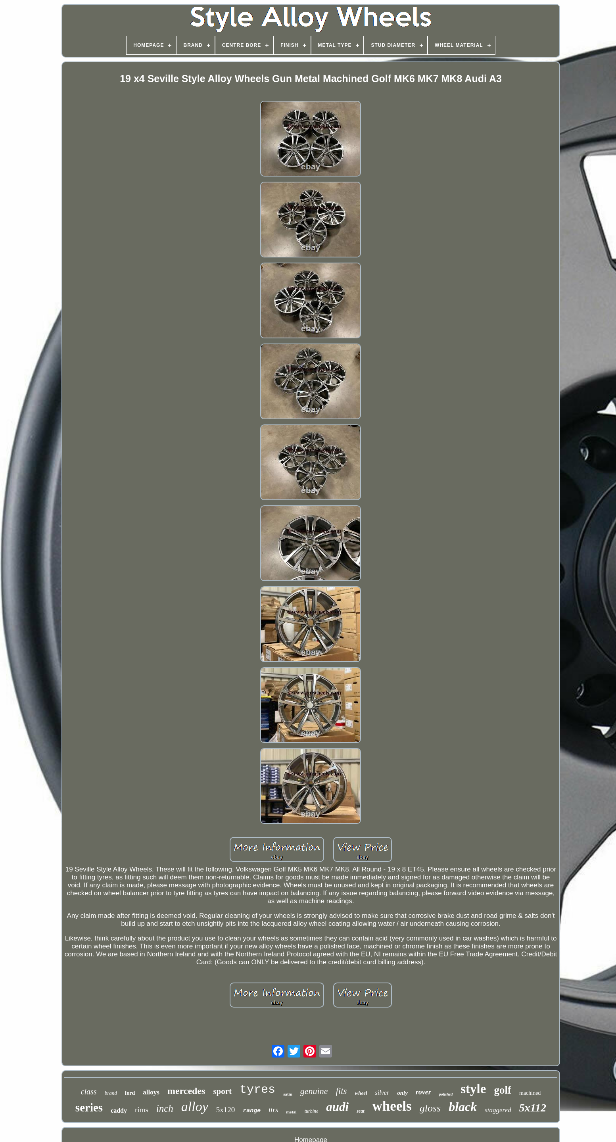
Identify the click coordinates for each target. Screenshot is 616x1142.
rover (423, 1092)
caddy (119, 1110)
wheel (361, 1093)
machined (530, 1093)
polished (446, 1094)
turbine (312, 1111)
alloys (151, 1092)
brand (111, 1093)
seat (360, 1111)
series (89, 1107)
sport (222, 1091)
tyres (257, 1089)
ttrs (273, 1110)
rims (141, 1110)
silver (382, 1092)
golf (502, 1090)
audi (337, 1107)
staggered (498, 1110)
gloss (430, 1108)
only (402, 1093)
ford (130, 1093)
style (473, 1089)
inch (164, 1108)
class (89, 1091)
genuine (314, 1091)
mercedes (186, 1091)
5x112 (532, 1108)
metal (291, 1111)
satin (287, 1094)
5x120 (225, 1110)
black (463, 1107)
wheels (392, 1106)
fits (341, 1091)
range (252, 1110)
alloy (194, 1106)
